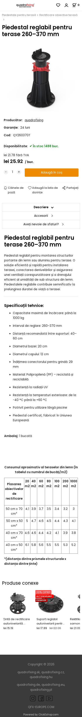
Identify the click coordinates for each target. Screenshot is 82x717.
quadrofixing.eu (53, 685)
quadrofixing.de (28, 685)
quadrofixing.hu (41, 677)
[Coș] (77, 5)
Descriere (41, 207)
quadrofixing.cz (52, 672)
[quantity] (12, 172)
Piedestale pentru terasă (19, 15)
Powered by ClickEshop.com (41, 714)
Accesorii (41, 216)
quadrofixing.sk (28, 672)
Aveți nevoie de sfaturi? (41, 224)
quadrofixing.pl (41, 690)
